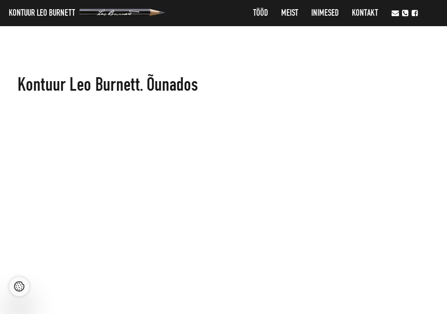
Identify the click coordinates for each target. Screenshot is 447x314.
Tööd (260, 13)
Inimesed (325, 13)
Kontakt (365, 13)
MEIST (289, 13)
